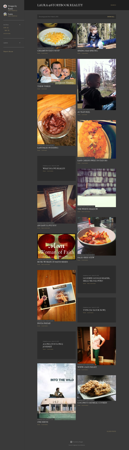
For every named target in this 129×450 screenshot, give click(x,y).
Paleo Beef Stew (85, 257)
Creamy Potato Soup (48, 50)
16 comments (85, 405)
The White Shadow (87, 209)
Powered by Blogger (76, 442)
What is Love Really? (54, 168)
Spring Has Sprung (87, 50)
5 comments (85, 369)
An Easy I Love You (46, 225)
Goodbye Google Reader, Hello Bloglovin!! (96, 279)
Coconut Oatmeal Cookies (92, 402)
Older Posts (111, 431)
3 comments (44, 424)
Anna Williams (81, 445)
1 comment (44, 88)
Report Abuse (8, 51)
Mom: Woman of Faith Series (52, 261)
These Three (44, 86)
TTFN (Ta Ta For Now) (94, 310)
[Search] (113, 5)
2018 (5, 27)
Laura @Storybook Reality (60, 5)
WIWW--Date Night (87, 367)
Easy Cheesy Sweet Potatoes (92, 160)
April (7, 30)
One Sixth (42, 422)
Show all (110, 16)
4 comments (85, 53)
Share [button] (38, 53)
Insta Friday (44, 323)
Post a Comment (86, 211)
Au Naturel (83, 112)
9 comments (44, 53)
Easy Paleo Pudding (47, 147)
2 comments (85, 163)
